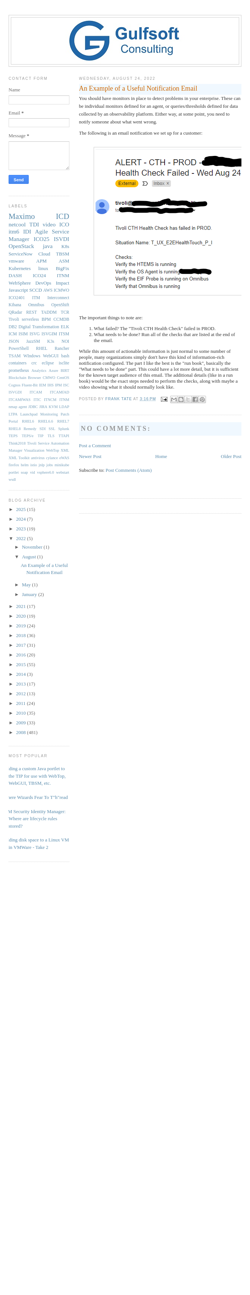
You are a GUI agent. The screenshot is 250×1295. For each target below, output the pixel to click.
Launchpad (28, 414)
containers (17, 363)
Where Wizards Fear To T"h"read (35, 797)
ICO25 (41, 239)
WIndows (32, 356)
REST (31, 312)
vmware (16, 261)
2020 (21, 616)
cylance (52, 458)
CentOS (63, 378)
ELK (65, 326)
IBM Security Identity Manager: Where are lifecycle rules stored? (34, 819)
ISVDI (61, 239)
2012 (21, 693)
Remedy (30, 429)
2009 (21, 722)
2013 (21, 684)
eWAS (64, 458)
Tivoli (14, 319)
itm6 (14, 231)
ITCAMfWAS (20, 400)
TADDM (49, 312)
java (48, 246)
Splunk (63, 429)
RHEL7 (63, 421)
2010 (21, 713)
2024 (21, 519)
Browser (34, 378)
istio (33, 465)
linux (43, 268)
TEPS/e (28, 436)
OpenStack (21, 246)
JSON (14, 341)
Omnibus (36, 304)
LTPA (13, 414)
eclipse (48, 363)
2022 (21, 538)
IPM (58, 385)
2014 (21, 674)
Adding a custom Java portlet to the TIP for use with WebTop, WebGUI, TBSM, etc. (34, 776)
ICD (62, 216)
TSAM (15, 356)
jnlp (42, 465)
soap (24, 472)
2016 (21, 655)
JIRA (43, 407)
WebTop (52, 450)
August (29, 556)
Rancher (62, 348)
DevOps (43, 283)
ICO (64, 224)
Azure (53, 371)
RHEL (41, 348)
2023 (21, 529)
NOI (65, 341)
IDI (27, 231)
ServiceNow (20, 254)
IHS (50, 385)
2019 (21, 625)
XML (64, 450)
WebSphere (20, 283)
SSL (52, 429)
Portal (13, 421)
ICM (13, 334)
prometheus (19, 370)
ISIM (23, 334)
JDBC (33, 407)
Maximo (22, 216)
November (33, 547)
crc (34, 363)
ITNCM (50, 400)
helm (25, 465)
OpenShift (60, 304)
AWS (48, 290)
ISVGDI (15, 392)
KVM (53, 407)
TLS (50, 436)
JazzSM (33, 341)
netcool (17, 224)
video (49, 224)
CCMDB (61, 319)
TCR (65, 312)
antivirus (37, 458)
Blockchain (17, 378)
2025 (21, 509)
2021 (21, 606)
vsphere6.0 (45, 472)
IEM (42, 385)
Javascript (18, 290)
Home (161, 456)
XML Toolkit (19, 458)
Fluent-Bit (30, 385)
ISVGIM (49, 334)
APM (41, 261)
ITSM (64, 334)
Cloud (44, 254)
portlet (14, 472)
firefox (14, 465)
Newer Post (90, 456)
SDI (43, 429)
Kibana (15, 304)
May (27, 584)
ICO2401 (17, 297)
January (30, 594)
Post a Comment (95, 445)
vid (32, 472)
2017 (21, 645)
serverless (30, 319)
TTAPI (64, 436)
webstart (62, 472)
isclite (64, 363)
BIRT (64, 371)
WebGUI (51, 356)
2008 (21, 732)
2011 (21, 703)
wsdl (12, 479)
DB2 (13, 326)
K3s (50, 341)
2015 (21, 664)
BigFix (62, 268)
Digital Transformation (38, 326)
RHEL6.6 (45, 421)
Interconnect (58, 297)
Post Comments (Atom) (129, 470)
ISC (66, 385)
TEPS (13, 436)
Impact (62, 283)
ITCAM (35, 392)
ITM (36, 297)
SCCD (35, 290)
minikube (61, 465)
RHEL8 (15, 429)
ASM (64, 261)
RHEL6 (28, 421)
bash (65, 356)
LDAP (64, 407)
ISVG (34, 334)
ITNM (63, 275)
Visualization (34, 450)
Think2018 (17, 443)
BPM (46, 319)
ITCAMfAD (59, 392)
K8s (65, 246)
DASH (15, 275)
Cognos (15, 385)
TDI (34, 224)
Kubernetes (20, 268)
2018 (21, 635)
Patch (64, 414)
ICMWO (61, 290)
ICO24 (39, 275)
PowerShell (19, 348)
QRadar (15, 312)
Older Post (231, 456)
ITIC (37, 400)
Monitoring (49, 414)
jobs (49, 465)
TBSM (62, 254)
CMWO (49, 378)
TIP (41, 436)
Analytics (38, 371)
